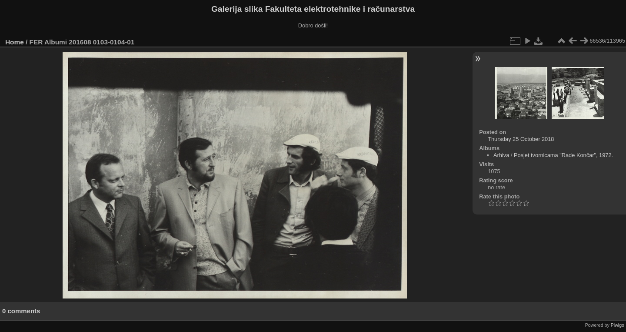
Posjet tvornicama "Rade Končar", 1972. (563, 155)
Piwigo (617, 325)
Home (14, 42)
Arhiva (501, 155)
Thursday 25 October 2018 (521, 139)
